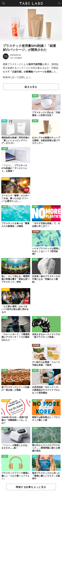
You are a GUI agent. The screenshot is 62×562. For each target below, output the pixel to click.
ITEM (4, 121)
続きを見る (31, 87)
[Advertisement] (31, 526)
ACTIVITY (5, 179)
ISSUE (35, 96)
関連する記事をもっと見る (31, 487)
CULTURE (36, 232)
